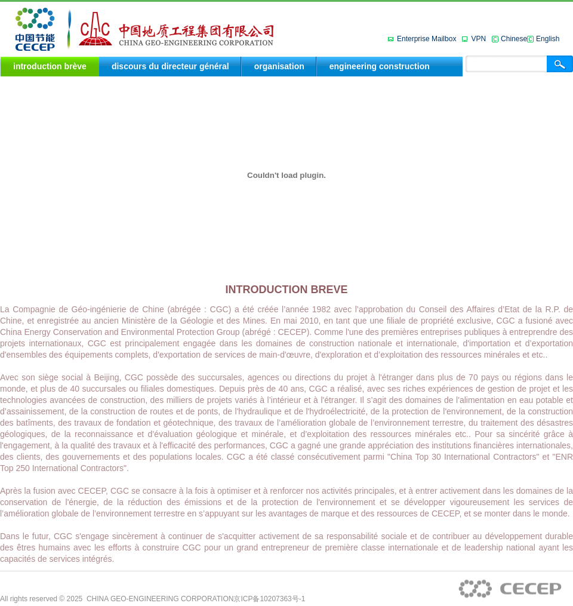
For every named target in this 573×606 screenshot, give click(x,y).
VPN (478, 39)
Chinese (514, 39)
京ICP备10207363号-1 (269, 599)
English (547, 39)
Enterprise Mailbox (426, 39)
